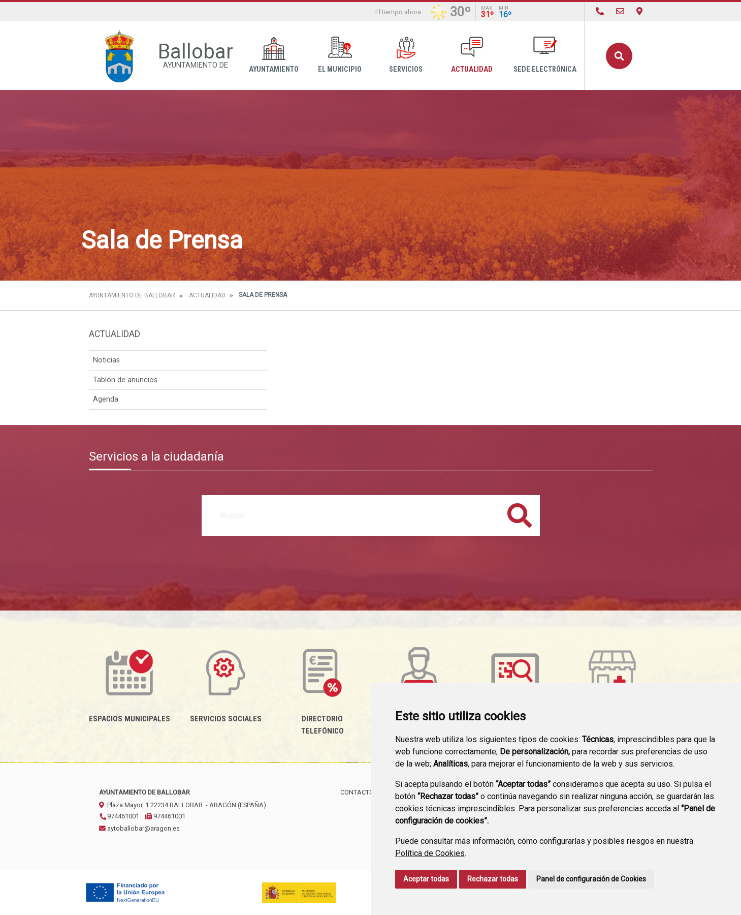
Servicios (406, 55)
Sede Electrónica (544, 55)
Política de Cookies (430, 853)
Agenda (105, 399)
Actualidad (472, 55)
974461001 (119, 816)
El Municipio (340, 55)
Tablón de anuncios (125, 380)
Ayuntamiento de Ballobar (132, 295)
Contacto (357, 792)
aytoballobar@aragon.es (139, 828)
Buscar (619, 56)
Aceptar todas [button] (426, 879)
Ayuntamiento (274, 55)
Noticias (106, 360)
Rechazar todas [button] (492, 879)
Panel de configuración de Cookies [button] (591, 879)
